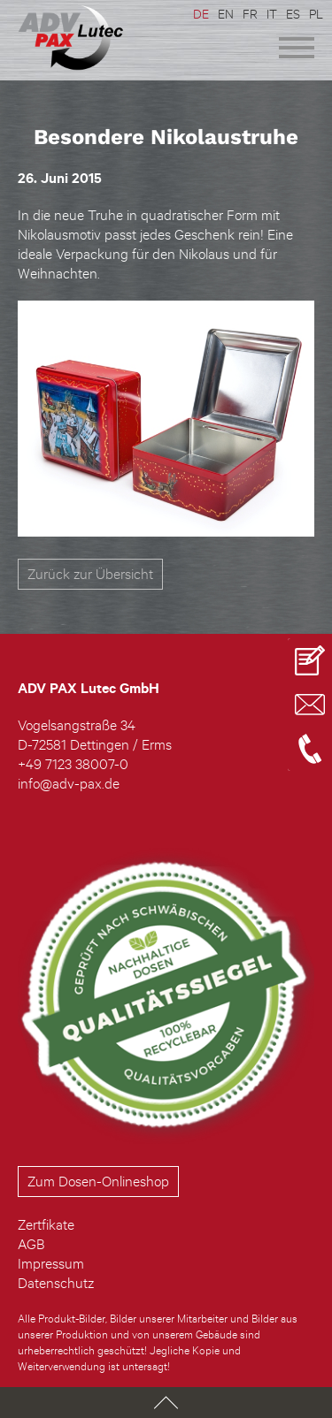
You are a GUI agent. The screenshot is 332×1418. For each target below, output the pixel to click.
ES (293, 13)
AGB (31, 1244)
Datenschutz (56, 1283)
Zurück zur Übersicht (90, 574)
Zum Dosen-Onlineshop (98, 1181)
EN (226, 13)
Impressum (51, 1263)
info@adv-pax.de (69, 783)
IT (271, 13)
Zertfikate (46, 1224)
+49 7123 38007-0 (73, 764)
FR (250, 13)
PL (316, 13)
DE (201, 13)
